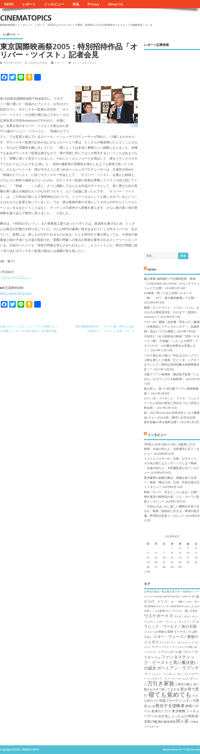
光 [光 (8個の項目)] (178, 689)
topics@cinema (12, 62)
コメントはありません (84, 62)
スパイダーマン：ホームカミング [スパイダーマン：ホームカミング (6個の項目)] (177, 642)
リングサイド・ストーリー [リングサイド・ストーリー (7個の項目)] (162, 678)
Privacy (93, 4)
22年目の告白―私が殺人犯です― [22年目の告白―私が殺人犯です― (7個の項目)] (163, 591)
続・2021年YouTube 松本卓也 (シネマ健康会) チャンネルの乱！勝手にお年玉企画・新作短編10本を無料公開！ (172, 417)
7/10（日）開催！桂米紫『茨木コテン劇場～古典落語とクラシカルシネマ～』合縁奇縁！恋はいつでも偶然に (172, 326)
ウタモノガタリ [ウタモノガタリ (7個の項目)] (182, 616)
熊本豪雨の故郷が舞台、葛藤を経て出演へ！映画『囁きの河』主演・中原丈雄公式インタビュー (171, 482)
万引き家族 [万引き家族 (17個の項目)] (160, 683)
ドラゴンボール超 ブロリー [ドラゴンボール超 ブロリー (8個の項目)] (176, 652)
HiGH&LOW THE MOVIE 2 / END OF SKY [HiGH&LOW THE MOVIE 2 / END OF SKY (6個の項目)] (174, 596)
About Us (115, 4)
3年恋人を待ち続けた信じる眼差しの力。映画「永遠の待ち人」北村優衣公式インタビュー (171, 449)
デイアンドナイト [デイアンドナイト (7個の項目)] (161, 647)
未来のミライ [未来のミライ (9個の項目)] (161, 711)
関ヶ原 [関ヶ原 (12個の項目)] (182, 721)
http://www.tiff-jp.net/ (16, 293)
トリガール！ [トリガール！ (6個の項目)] (151, 652)
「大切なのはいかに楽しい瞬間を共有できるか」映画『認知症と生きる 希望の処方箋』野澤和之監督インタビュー (171, 511)
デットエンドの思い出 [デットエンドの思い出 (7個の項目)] (184, 647)
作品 (75, 4)
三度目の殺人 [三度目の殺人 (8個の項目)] (183, 684)
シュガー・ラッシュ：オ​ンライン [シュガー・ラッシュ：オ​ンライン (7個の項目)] (172, 621)
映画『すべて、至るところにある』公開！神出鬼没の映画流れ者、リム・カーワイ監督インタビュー (171, 496)
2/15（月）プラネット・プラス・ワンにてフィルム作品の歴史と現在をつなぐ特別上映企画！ (172, 403)
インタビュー (54, 4)
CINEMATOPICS (25, 18)
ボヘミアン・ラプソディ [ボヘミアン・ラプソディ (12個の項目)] (171, 670)
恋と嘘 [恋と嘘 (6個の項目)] (151, 706)
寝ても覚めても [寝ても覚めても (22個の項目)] (170, 694)
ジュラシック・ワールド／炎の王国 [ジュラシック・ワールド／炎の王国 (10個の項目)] (171, 624)
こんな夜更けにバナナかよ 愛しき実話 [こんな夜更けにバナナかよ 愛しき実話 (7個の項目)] (174, 611)
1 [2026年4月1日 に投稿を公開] (172, 548)
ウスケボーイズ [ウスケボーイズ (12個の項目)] (158, 616)
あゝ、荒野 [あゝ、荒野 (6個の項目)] (177, 601)
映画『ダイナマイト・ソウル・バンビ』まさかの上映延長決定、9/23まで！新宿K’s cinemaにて (171, 312)
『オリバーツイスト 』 (16, 277)
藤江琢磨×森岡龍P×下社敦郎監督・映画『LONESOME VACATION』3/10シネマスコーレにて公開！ (172, 283)
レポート (29, 4)
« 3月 (147, 571)
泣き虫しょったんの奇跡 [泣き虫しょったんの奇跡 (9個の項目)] (176, 716)
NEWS (9, 4)
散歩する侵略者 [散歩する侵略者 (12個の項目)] (170, 705)
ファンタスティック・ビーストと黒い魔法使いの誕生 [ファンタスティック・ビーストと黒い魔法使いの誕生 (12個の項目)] (171, 662)
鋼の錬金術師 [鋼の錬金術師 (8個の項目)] (166, 721)
